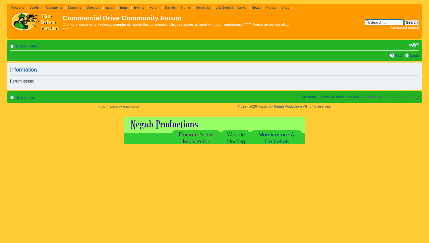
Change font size (414, 45)
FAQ (399, 55)
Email (124, 7)
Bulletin (35, 7)
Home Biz (203, 7)
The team (308, 97)
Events (139, 7)
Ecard (110, 7)
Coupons (74, 7)
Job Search (224, 7)
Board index (26, 46)
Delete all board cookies (339, 97)
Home (185, 7)
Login (414, 55)
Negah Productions (288, 106)
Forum (154, 7)
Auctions (17, 7)
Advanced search (404, 27)
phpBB (126, 106)
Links (242, 7)
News (256, 7)
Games (170, 7)
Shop (285, 7)
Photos (270, 7)
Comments (54, 7)
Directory (93, 7)
